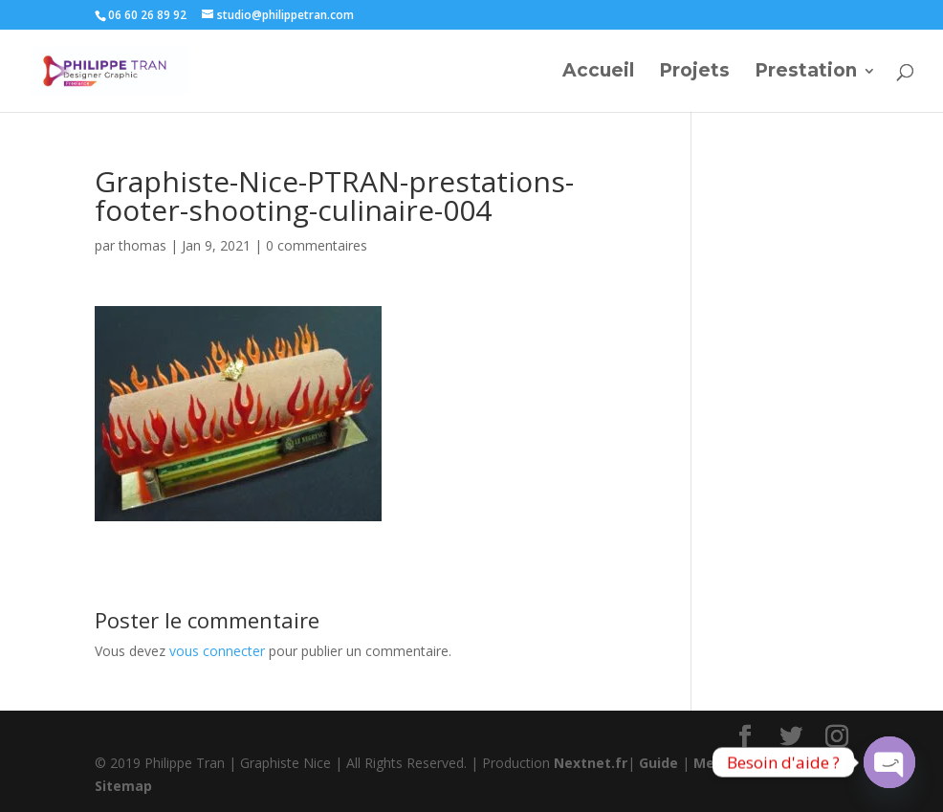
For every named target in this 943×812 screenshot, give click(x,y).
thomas (142, 245)
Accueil (598, 72)
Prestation (806, 72)
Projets (694, 72)
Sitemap (123, 786)
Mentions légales (753, 763)
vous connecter (217, 651)
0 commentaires (316, 245)
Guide (658, 763)
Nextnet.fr (590, 763)
